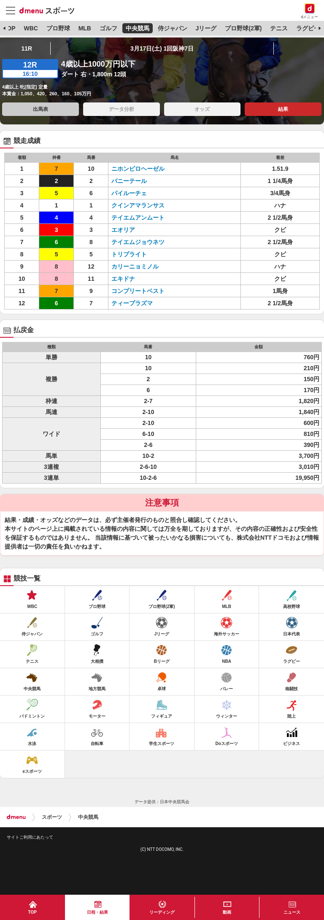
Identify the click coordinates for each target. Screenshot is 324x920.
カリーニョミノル (135, 266)
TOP (9, 28)
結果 (283, 109)
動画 (227, 912)
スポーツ (52, 817)
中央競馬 (137, 28)
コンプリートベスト (138, 291)
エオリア (123, 229)
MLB (84, 28)
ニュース (292, 912)
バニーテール (129, 181)
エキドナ (123, 278)
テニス (279, 28)
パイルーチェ (129, 193)
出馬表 (40, 109)
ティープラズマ (132, 303)
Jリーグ (206, 28)
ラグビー (308, 28)
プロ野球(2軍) (243, 28)
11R (27, 48)
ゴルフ (108, 28)
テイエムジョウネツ (138, 242)
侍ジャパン (172, 28)
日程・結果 (97, 912)
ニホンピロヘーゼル (138, 168)
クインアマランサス (138, 205)
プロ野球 (58, 28)
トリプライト (129, 254)
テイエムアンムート (138, 217)
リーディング (162, 912)
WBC (31, 28)
